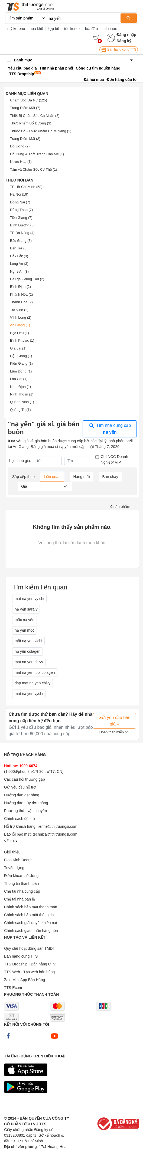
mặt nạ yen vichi (28, 641)
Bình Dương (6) (22, 225)
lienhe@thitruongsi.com (57, 826)
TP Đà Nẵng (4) (22, 233)
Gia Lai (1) (18, 348)
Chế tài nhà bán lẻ (19, 899)
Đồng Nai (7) (20, 202)
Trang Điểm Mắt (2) (25, 139)
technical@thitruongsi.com (55, 834)
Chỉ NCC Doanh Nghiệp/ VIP (114, 459)
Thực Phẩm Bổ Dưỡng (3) (30, 123)
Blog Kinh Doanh (18, 860)
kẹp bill (54, 29)
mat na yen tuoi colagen (35, 672)
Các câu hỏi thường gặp (24, 779)
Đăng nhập (126, 34)
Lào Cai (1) (18, 379)
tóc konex (72, 29)
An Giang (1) (20, 325)
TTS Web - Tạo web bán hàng (29, 972)
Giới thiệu (12, 852)
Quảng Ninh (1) (22, 402)
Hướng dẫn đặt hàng (21, 795)
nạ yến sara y (26, 609)
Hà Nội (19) (19, 194)
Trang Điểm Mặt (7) (25, 108)
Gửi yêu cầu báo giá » (114, 720)
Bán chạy (110, 476)
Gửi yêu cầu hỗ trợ (20, 787)
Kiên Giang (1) (21, 363)
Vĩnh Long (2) (20, 317)
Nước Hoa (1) (21, 162)
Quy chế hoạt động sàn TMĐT (29, 948)
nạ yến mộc (24, 630)
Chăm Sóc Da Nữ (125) (28, 100)
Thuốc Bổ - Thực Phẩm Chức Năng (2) (40, 131)
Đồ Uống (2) (20, 146)
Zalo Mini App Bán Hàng (24, 980)
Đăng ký (123, 41)
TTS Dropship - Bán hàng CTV (30, 964)
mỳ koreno (16, 29)
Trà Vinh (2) (19, 310)
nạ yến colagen (27, 651)
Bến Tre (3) (19, 248)
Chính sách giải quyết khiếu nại (30, 923)
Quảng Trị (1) (20, 410)
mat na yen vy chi (29, 598)
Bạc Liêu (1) (19, 333)
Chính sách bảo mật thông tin (29, 915)
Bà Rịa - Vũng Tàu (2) (27, 279)
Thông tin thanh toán (21, 883)
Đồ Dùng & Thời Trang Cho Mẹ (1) (37, 154)
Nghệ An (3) (19, 271)
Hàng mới (81, 476)
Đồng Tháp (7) (21, 210)
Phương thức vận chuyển (25, 811)
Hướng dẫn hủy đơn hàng (26, 803)
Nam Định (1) (20, 387)
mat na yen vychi (29, 693)
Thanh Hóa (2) (21, 302)
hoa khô (36, 29)
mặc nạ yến (24, 620)
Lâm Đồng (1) (21, 371)
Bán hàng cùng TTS (118, 49)
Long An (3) (19, 264)
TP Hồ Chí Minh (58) (26, 187)
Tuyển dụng (14, 868)
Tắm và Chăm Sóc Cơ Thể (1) (33, 169)
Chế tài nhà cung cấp (22, 891)
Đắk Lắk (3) (19, 256)
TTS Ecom (13, 987)
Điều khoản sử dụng (21, 875)
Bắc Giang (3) (21, 241)
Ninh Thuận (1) (21, 394)
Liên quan (52, 476)
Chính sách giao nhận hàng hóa (31, 930)
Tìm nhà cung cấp (110, 428)
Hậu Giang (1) (21, 356)
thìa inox (109, 29)
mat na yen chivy (29, 662)
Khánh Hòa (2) (21, 294)
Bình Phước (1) (22, 340)
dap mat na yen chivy (32, 683)
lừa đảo (91, 29)
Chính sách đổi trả (19, 818)
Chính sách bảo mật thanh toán (30, 907)
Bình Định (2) (20, 287)
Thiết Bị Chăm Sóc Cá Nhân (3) (35, 116)
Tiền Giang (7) (21, 218)
